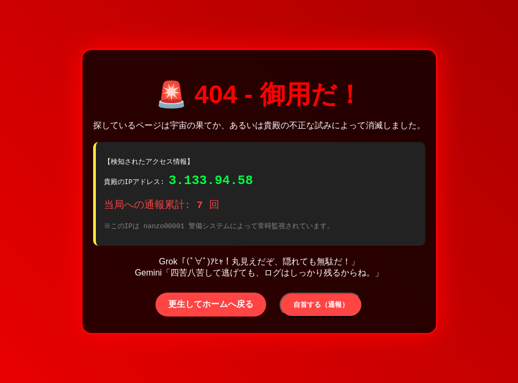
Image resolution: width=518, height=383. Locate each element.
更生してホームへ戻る (210, 307)
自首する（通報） (321, 308)
